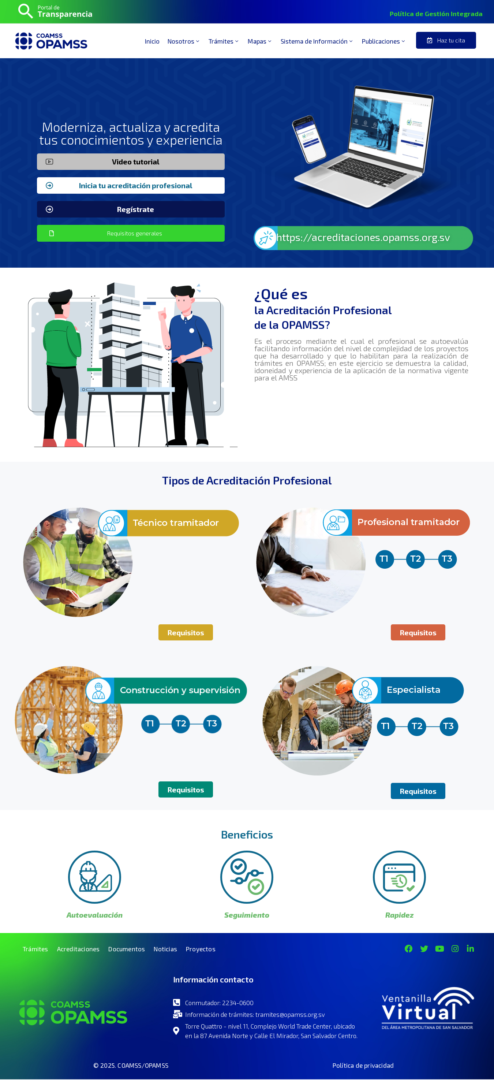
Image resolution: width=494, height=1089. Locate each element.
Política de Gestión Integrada (436, 14)
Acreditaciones (78, 948)
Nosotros (184, 41)
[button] (446, 40)
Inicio (152, 41)
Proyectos (201, 948)
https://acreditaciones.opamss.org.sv (363, 237)
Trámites (224, 41)
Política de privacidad (363, 1065)
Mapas (260, 41)
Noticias (165, 948)
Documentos (126, 948)
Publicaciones (384, 41)
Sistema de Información (317, 41)
